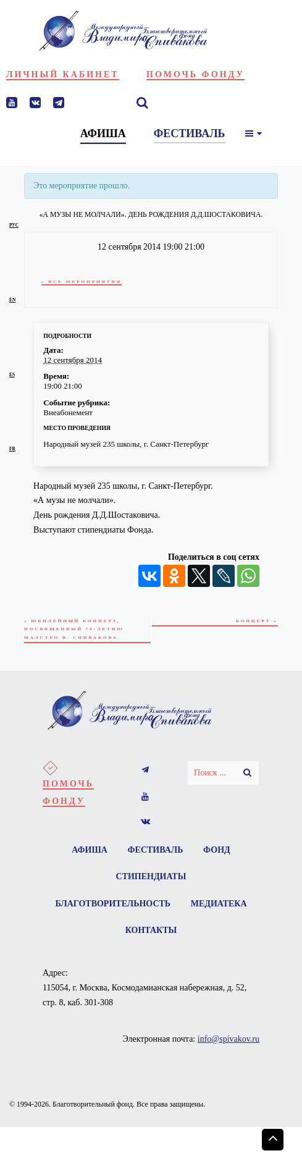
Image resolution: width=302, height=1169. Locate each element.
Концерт (256, 621)
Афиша (89, 850)
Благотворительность (112, 904)
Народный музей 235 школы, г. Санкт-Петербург (126, 444)
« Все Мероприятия (82, 281)
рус (14, 225)
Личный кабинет (62, 74)
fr (12, 449)
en (12, 300)
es (12, 375)
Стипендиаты (151, 877)
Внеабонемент (68, 412)
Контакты (151, 932)
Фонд (217, 850)
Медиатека (219, 904)
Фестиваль (155, 850)
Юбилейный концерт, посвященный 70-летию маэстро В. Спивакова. (75, 629)
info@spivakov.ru (228, 1040)
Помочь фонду (195, 74)
